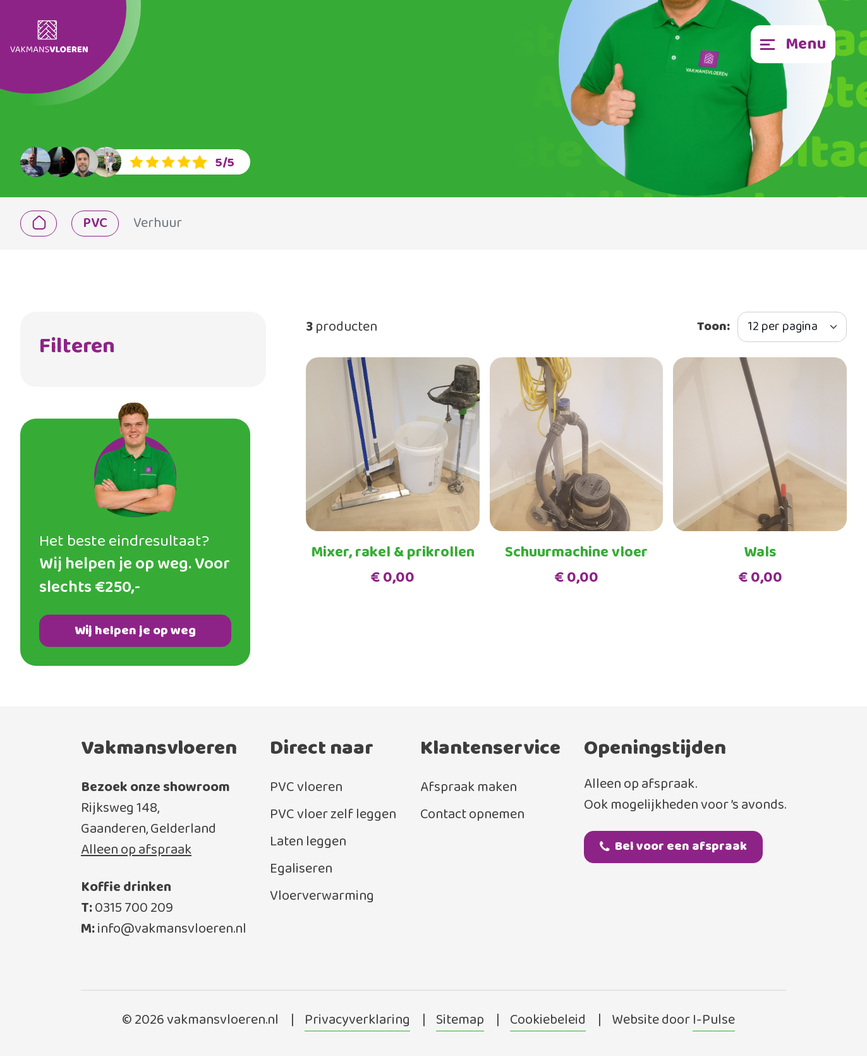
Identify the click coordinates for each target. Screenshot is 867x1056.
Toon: (713, 326)
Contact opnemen (472, 814)
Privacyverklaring (357, 1020)
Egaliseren (301, 869)
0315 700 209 (134, 908)
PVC (95, 223)
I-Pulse (714, 1020)
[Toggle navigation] (793, 44)
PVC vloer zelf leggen (333, 814)
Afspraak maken (468, 787)
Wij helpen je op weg (135, 631)
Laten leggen (308, 842)
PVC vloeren (306, 787)
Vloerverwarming (322, 896)
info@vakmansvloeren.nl (171, 929)
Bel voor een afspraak (673, 846)
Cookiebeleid (548, 1020)
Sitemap (460, 1020)
